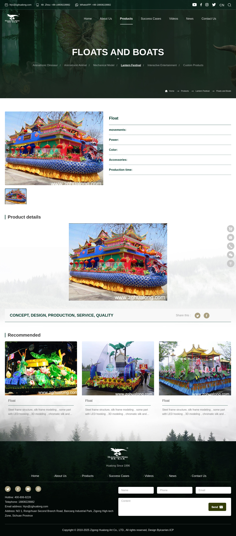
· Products (87, 476)
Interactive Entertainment (162, 65)
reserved (141, 530)
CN (221, 5)
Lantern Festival (131, 65)
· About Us (60, 476)
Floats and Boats (223, 91)
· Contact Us (198, 476)
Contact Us (209, 18)
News (190, 18)
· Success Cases (118, 476)
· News (171, 476)
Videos (173, 18)
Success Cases (151, 18)
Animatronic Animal (75, 65)
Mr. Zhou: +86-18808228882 (55, 4)
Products (126, 20)
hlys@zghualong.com (20, 4)
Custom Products (193, 65)
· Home (34, 476)
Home (88, 18)
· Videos (148, 476)
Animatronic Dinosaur (45, 65)
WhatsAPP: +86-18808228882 (95, 4)
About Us (106, 18)
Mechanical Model (103, 65)
